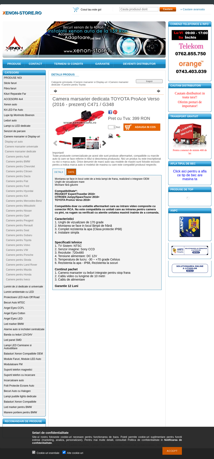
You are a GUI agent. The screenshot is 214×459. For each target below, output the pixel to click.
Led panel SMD (13, 339)
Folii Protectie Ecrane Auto (19, 385)
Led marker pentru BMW (18, 407)
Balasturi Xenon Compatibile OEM (23, 353)
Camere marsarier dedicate (20, 151)
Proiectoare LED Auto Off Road (22, 297)
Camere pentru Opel (17, 215)
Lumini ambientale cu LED (19, 291)
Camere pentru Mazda (18, 269)
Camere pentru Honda (18, 274)
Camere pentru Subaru (19, 235)
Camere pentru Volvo (18, 245)
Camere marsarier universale (21, 146)
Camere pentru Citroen (19, 171)
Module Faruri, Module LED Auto (22, 358)
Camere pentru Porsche (19, 254)
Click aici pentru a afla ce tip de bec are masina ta (190, 175)
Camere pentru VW (17, 250)
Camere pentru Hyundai (19, 191)
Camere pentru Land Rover (21, 264)
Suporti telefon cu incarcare (19, 375)
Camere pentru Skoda (18, 259)
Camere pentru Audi (17, 156)
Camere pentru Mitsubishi (20, 205)
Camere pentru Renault (19, 225)
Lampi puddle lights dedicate (20, 396)
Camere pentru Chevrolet (20, 166)
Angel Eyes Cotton (14, 313)
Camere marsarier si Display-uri (22, 136)
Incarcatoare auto (14, 380)
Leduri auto (10, 120)
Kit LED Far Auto (13, 109)
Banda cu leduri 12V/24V (18, 334)
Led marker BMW (14, 323)
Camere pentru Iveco (18, 279)
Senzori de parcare (14, 131)
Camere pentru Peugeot (19, 220)
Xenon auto (10, 104)
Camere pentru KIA (17, 195)
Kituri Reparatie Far (15, 93)
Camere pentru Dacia (18, 176)
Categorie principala (61, 82)
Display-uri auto (14, 141)
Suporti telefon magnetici (18, 369)
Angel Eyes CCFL (14, 307)
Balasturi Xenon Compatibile (20, 401)
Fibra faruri (10, 88)
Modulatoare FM (13, 364)
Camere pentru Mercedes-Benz (24, 200)
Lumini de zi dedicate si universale (23, 286)
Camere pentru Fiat (17, 181)
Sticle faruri (10, 83)
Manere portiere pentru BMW (20, 412)
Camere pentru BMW (18, 161)
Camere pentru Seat (17, 230)
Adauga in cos (145, 127)
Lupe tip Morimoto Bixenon (19, 115)
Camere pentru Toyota (18, 240)
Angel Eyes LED (13, 318)
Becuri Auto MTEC (14, 302)
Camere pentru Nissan (19, 210)
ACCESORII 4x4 (13, 99)
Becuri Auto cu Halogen (17, 391)
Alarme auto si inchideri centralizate (24, 329)
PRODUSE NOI (13, 77)
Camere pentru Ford (17, 186)
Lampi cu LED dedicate (17, 125)
